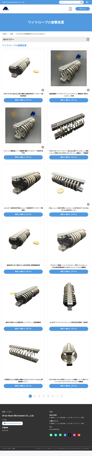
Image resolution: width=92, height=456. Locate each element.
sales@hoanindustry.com (12, 429)
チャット (82, 9)
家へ (5, 34)
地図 (14, 453)
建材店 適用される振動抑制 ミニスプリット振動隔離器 (23, 327)
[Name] (81, 2)
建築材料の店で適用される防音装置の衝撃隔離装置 (23, 268)
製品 (11, 34)
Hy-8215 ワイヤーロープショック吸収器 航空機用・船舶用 (69, 327)
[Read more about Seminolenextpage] (57, 401)
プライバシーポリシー (7, 453)
